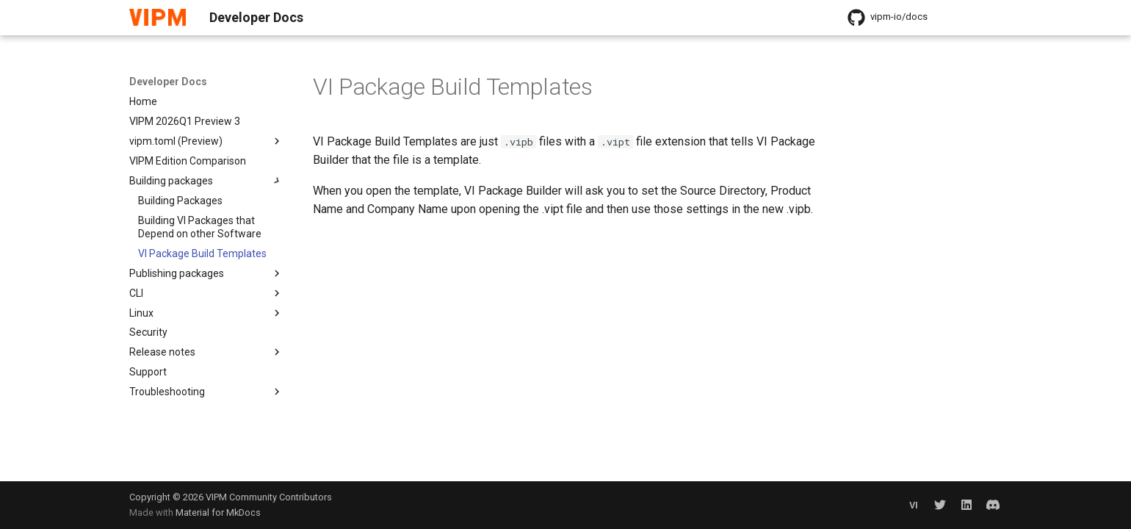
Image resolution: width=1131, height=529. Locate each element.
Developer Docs (168, 81)
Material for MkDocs (218, 512)
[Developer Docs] (157, 17)
